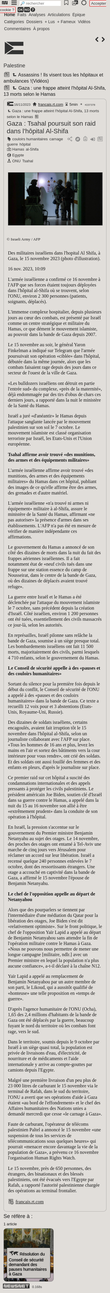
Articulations (59, 14)
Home (9, 14)
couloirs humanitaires (30, 139)
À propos (41, 28)
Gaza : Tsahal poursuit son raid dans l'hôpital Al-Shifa (51, 127)
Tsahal (27, 161)
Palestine (14, 66)
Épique (78, 14)
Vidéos (84, 21)
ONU (16, 161)
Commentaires (17, 28)
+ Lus (50, 21)
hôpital (25, 144)
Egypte (18, 155)
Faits (21, 14)
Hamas (18, 149)
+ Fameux (66, 21)
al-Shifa (32, 149)
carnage (56, 139)
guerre (12, 144)
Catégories (14, 21)
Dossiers (34, 21)
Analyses (37, 14)
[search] (40, 3)
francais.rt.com (50, 104)
